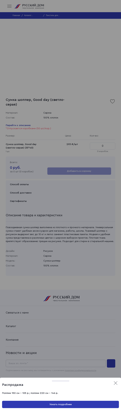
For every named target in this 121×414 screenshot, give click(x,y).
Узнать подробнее (60, 404)
